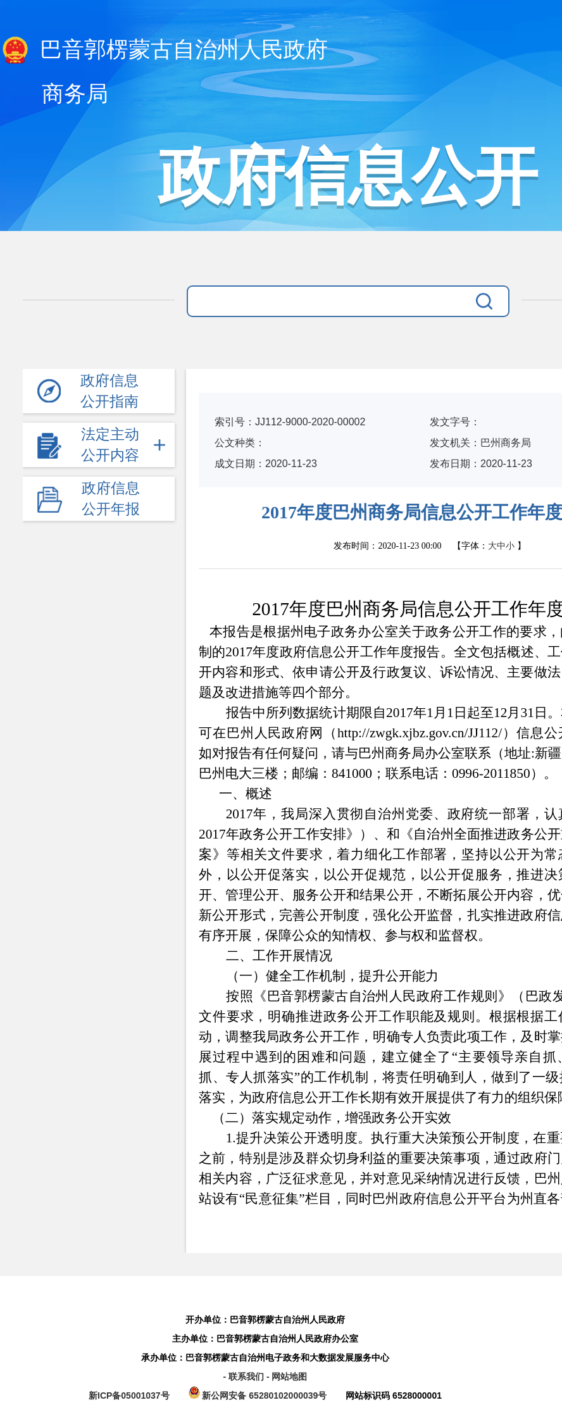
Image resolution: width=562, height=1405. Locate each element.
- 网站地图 (287, 1376)
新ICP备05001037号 (129, 1395)
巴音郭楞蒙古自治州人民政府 (164, 50)
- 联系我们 (244, 1376)
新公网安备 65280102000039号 (259, 1395)
